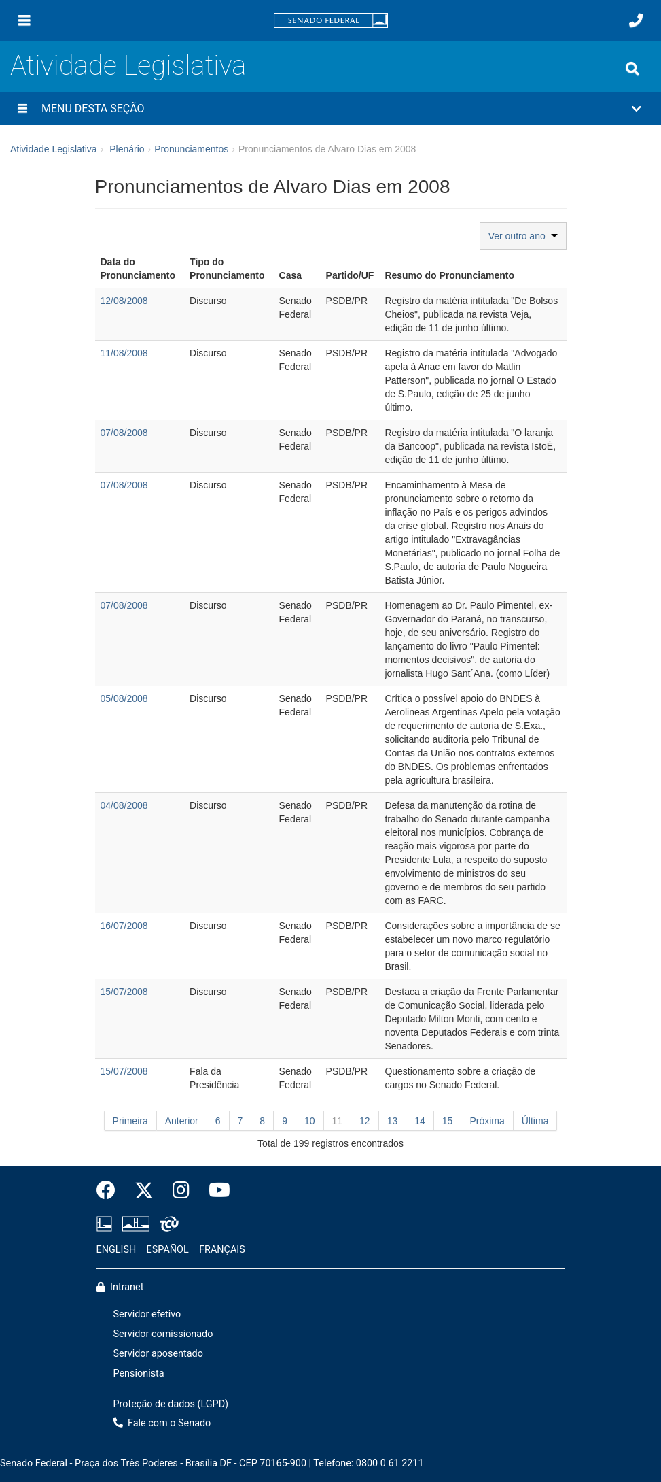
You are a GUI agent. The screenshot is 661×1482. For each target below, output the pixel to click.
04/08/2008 (124, 805)
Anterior (181, 1120)
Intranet (120, 1287)
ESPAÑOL (168, 1250)
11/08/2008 (124, 353)
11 (337, 1120)
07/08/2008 (124, 432)
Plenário (126, 149)
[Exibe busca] (632, 68)
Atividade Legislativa (128, 66)
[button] (330, 108)
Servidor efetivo (147, 1314)
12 (364, 1120)
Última (535, 1120)
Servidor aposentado (158, 1354)
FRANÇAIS (222, 1250)
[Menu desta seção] (22, 109)
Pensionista (138, 1373)
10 (309, 1120)
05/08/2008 (124, 698)
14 (419, 1120)
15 (447, 1120)
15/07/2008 (124, 991)
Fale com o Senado (162, 1423)
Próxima (486, 1120)
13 (392, 1120)
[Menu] (24, 20)
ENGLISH (116, 1250)
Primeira (130, 1120)
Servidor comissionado (163, 1334)
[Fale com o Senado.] (636, 20)
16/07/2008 (124, 925)
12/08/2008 (124, 300)
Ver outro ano (523, 236)
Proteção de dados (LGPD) (171, 1404)
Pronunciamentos (191, 149)
